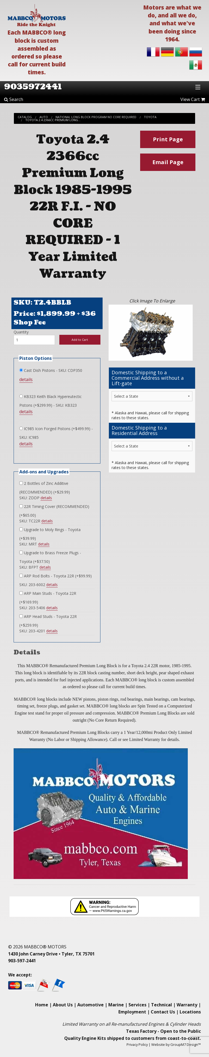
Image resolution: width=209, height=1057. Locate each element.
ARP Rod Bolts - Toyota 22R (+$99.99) (55, 575)
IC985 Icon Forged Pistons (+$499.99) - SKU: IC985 (56, 433)
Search (13, 99)
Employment (132, 1012)
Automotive (90, 1005)
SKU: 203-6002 (38, 584)
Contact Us (163, 1012)
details (26, 379)
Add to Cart (80, 340)
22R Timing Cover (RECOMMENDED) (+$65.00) (54, 511)
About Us (63, 1005)
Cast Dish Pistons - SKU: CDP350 (50, 370)
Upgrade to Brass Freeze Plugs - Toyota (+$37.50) (50, 557)
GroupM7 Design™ (185, 1044)
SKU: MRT (34, 544)
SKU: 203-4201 (38, 631)
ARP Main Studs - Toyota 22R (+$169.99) (47, 598)
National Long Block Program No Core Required (96, 116)
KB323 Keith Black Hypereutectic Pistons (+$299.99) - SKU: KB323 (50, 401)
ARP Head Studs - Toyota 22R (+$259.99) (48, 621)
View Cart (192, 99)
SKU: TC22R (36, 521)
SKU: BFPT (35, 567)
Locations (190, 1012)
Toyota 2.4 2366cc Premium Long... (53, 119)
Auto (43, 116)
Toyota (150, 116)
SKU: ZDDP (35, 498)
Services (137, 1005)
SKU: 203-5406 (38, 608)
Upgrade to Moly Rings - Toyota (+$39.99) (50, 534)
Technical (161, 1005)
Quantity (21, 332)
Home (41, 1005)
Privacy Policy (137, 1044)
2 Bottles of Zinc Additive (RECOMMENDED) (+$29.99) (44, 488)
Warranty (187, 1005)
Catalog (25, 116)
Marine (116, 1005)
